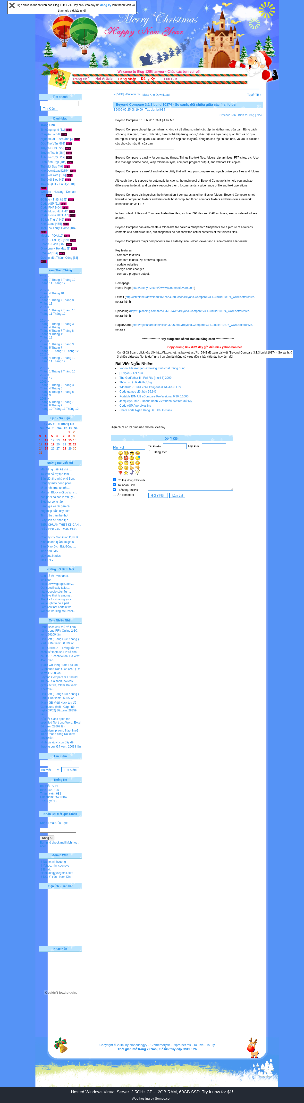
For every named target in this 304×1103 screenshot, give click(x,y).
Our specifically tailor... (55, 587)
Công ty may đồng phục (56, 483)
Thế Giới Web (50, 175)
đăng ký (106, 5)
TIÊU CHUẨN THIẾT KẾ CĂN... (61, 524)
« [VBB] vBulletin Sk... (128, 94)
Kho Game (47, 223)
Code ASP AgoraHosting (135, 405)
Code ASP (47, 203)
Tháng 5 (56, 327)
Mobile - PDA (49, 235)
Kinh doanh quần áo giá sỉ (57, 542)
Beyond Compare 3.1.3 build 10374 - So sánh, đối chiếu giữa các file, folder (59, 681)
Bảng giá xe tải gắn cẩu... (57, 506)
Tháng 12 (59, 283)
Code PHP (47, 207)
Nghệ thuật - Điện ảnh (55, 139)
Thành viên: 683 (50, 793)
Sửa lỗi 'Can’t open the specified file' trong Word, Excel (61, 720)
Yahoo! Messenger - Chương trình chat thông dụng (152, 368)
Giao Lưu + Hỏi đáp (53, 248)
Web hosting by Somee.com (152, 1098)
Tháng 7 (45, 280)
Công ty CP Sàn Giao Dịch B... (60, 537)
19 (52, 444)
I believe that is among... (56, 595)
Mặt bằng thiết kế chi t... (56, 469)
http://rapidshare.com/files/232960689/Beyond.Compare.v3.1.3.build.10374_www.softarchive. (193, 325)
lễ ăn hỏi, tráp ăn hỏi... (55, 488)
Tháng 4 (45, 293)
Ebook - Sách (49, 244)
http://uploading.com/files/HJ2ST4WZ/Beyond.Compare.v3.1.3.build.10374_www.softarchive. (190, 311)
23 (74, 444)
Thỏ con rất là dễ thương (135, 382)
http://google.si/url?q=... (56, 591)
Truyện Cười (49, 148)
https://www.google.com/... (58, 584)
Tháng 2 (56, 310)
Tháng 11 (46, 283)
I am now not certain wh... (57, 607)
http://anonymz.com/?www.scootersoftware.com (163, 288)
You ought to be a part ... (56, 603)
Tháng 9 (45, 334)
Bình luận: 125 (49, 790)
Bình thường (246, 115)
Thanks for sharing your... (57, 599)
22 (70, 444)
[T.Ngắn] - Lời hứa (131, 373)
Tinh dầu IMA (49, 551)
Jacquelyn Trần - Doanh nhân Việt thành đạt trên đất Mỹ (155, 401)
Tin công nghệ (50, 129)
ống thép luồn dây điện (55, 511)
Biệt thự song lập (52, 501)
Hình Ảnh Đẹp (50, 162)
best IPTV (47, 560)
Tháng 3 (68, 324)
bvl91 (159, 109)
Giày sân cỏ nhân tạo (54, 520)
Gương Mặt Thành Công (56, 257)
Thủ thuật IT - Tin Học (55, 184)
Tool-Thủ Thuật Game (55, 228)
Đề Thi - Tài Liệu (51, 240)
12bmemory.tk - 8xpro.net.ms (170, 1045)
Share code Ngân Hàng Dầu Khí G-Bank (145, 410)
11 (46, 440)
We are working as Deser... (58, 611)
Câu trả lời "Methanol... (55, 576)
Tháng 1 (45, 300)
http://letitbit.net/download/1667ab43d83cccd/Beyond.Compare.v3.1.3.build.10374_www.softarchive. (190, 297)
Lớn (233, 115)
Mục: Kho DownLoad (156, 95)
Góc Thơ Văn (49, 143)
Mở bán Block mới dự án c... (59, 492)
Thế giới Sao (49, 166)
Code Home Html (52, 215)
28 (64, 448)
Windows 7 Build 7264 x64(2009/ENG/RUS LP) (150, 387)
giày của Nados (51, 555)
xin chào (46, 580)
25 (46, 448)
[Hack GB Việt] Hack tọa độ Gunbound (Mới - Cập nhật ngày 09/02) (58, 706)
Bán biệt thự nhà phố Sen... (58, 478)
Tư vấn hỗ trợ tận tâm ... (56, 474)
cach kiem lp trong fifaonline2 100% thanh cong (59, 732)
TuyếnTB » (254, 95)
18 (46, 444)
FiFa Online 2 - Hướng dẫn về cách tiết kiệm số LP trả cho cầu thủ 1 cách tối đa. (60, 652)
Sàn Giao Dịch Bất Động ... (58, 546)
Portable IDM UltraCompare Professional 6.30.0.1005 (153, 396)
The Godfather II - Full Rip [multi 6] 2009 (145, 377)
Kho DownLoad (50, 170)
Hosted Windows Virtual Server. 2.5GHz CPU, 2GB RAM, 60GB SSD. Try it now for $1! (152, 1091)
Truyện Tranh (49, 152)
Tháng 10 (69, 280)
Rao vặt (46, 253)
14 (64, 440)
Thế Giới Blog (49, 179)
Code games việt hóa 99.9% (137, 391)
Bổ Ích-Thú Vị (49, 219)
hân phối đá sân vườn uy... (58, 497)
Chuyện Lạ (48, 134)
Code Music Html (52, 211)
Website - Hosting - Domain (58, 191)
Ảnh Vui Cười (49, 157)
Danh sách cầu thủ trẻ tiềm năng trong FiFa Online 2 (58, 628)
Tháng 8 (56, 280)
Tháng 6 (45, 330)
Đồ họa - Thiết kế (52, 199)
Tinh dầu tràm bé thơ (54, 515)
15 (70, 440)
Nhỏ (259, 115)
